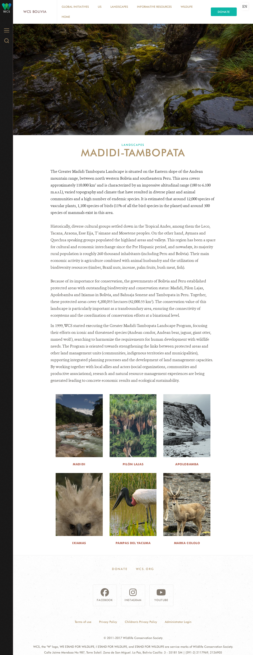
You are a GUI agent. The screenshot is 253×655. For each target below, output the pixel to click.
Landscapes (119, 6)
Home (66, 16)
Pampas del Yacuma (133, 543)
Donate (224, 11)
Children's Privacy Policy (141, 622)
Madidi (79, 464)
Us (99, 6)
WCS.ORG (145, 569)
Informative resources (154, 6)
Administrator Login (178, 622)
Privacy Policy (108, 622)
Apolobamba (187, 464)
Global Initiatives (75, 6)
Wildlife (187, 6)
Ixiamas (79, 543)
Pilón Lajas (133, 464)
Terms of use (83, 622)
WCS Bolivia (35, 12)
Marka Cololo (187, 543)
